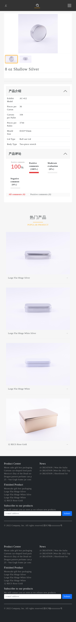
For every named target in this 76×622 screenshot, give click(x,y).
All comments (17, 194)
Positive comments (40, 194)
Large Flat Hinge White (15, 497)
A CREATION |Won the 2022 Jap (55, 470)
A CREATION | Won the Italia (53, 467)
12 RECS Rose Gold (13, 501)
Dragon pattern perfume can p (18, 476)
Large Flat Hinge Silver (15, 491)
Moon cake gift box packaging (18, 467)
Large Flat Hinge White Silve (17, 494)
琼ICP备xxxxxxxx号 (52, 525)
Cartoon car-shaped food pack (18, 470)
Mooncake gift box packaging (18, 488)
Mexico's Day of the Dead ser (17, 473)
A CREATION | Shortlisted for (54, 473)
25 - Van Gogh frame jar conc (17, 479)
